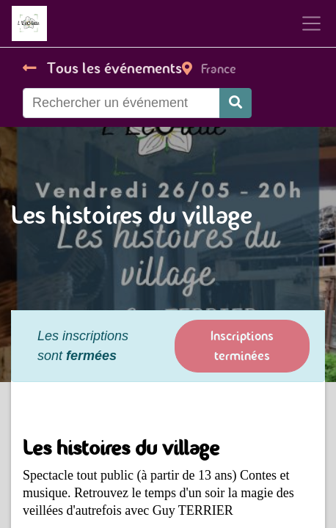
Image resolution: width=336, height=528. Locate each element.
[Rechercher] (235, 103)
